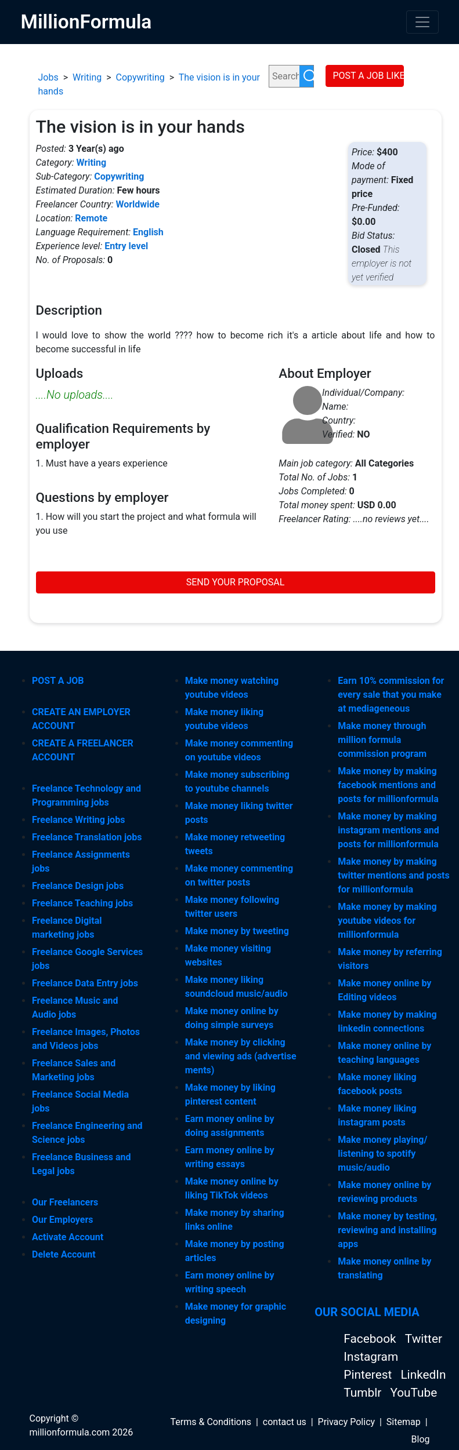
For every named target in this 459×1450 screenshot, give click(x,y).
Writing (87, 77)
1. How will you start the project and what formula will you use (146, 523)
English (148, 232)
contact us (284, 1421)
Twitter (423, 1339)
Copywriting (140, 77)
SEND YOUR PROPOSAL (235, 582)
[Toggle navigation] (422, 22)
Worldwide (137, 204)
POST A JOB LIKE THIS (368, 75)
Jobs (48, 77)
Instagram (371, 1357)
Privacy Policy (346, 1421)
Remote (91, 218)
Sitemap (403, 1421)
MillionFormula (86, 21)
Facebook (371, 1339)
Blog (420, 1439)
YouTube (413, 1393)
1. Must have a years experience (102, 463)
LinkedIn (423, 1375)
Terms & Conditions (211, 1421)
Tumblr (364, 1393)
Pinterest (369, 1375)
